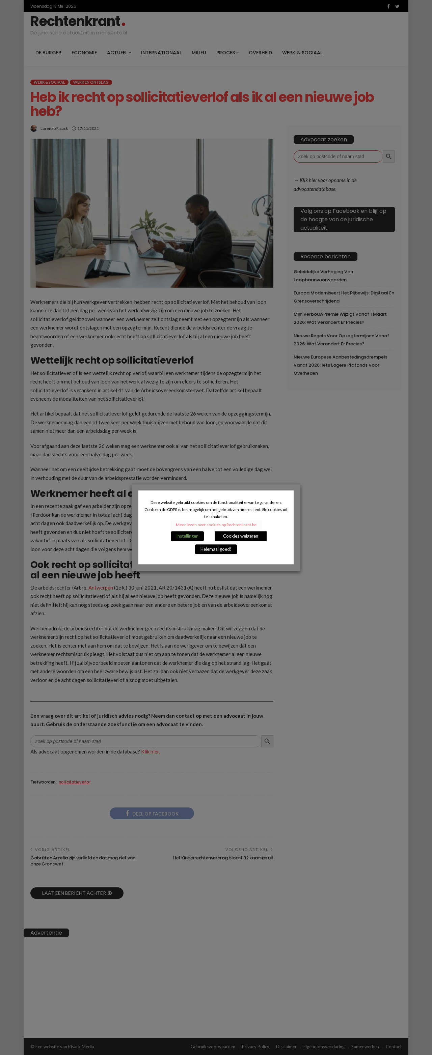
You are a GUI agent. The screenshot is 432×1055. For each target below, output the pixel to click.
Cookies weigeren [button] (240, 536)
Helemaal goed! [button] (216, 549)
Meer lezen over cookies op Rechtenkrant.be (216, 525)
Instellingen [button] (187, 536)
